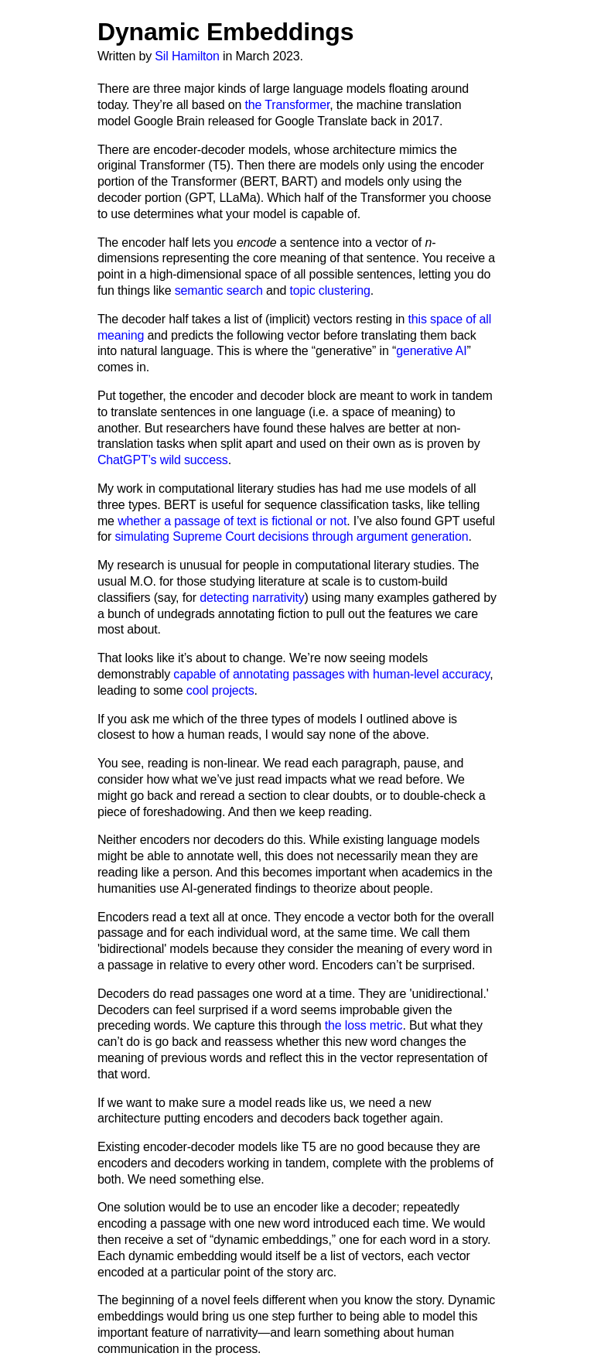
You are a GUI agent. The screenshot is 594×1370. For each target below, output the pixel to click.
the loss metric (364, 1025)
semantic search (219, 290)
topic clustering (330, 290)
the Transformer (287, 104)
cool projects (220, 690)
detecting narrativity (252, 597)
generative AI (431, 350)
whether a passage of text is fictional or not (232, 521)
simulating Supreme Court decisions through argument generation (291, 536)
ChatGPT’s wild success (162, 459)
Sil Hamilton (187, 56)
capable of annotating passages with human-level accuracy (331, 674)
